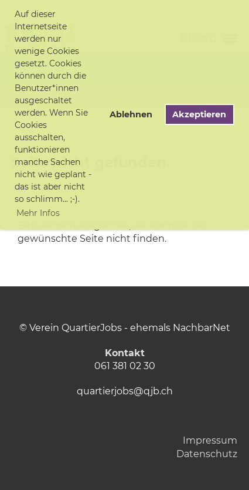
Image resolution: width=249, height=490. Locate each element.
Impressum (210, 440)
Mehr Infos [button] (38, 213)
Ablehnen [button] (131, 114)
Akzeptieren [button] (199, 114)
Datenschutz (206, 453)
